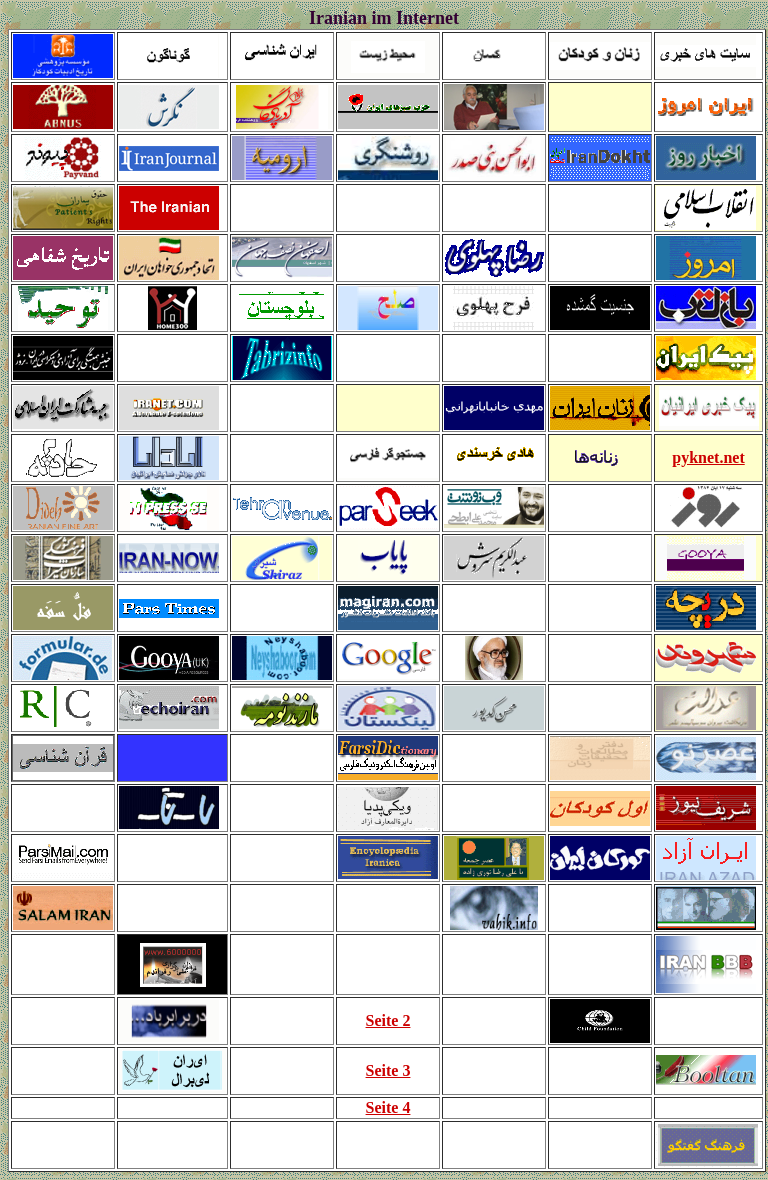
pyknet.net (708, 457)
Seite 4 (388, 1107)
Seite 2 (388, 1020)
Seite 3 (388, 1070)
